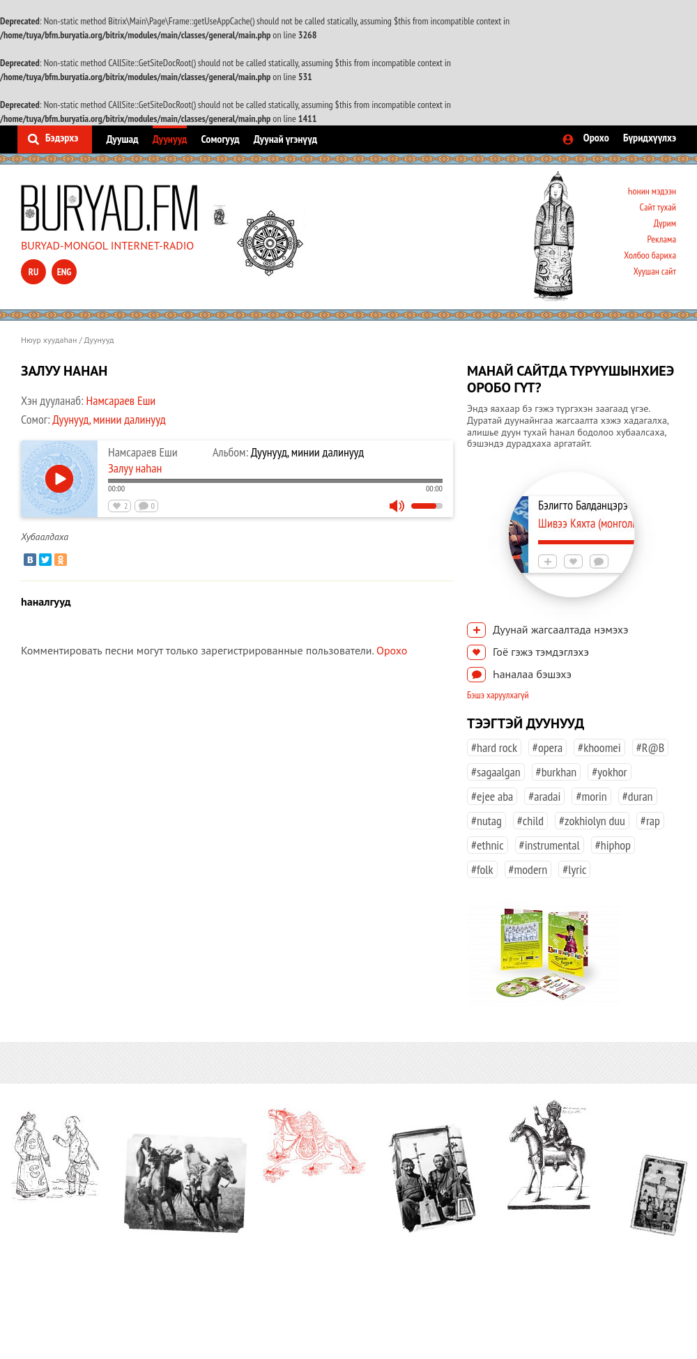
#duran (637, 796)
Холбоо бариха (650, 255)
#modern (528, 869)
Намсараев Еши (121, 400)
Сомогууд (220, 139)
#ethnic (487, 845)
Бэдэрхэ (61, 137)
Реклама (661, 239)
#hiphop (613, 845)
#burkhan (556, 772)
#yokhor (609, 772)
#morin (591, 796)
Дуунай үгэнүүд (285, 139)
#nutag (486, 821)
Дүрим (665, 223)
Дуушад (122, 139)
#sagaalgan (496, 772)
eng (64, 272)
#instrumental (549, 845)
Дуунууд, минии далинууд (108, 419)
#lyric (574, 869)
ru (33, 272)
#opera (547, 747)
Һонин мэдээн (652, 191)
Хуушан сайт (655, 271)
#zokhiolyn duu (592, 821)
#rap (650, 821)
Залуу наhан (135, 468)
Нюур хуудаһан (49, 340)
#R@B (650, 747)
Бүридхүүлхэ (649, 137)
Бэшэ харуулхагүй (498, 695)
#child (530, 821)
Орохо (596, 137)
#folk (482, 869)
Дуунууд (170, 139)
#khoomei (599, 747)
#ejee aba (492, 796)
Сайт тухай (657, 207)
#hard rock (494, 747)
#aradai (544, 796)
